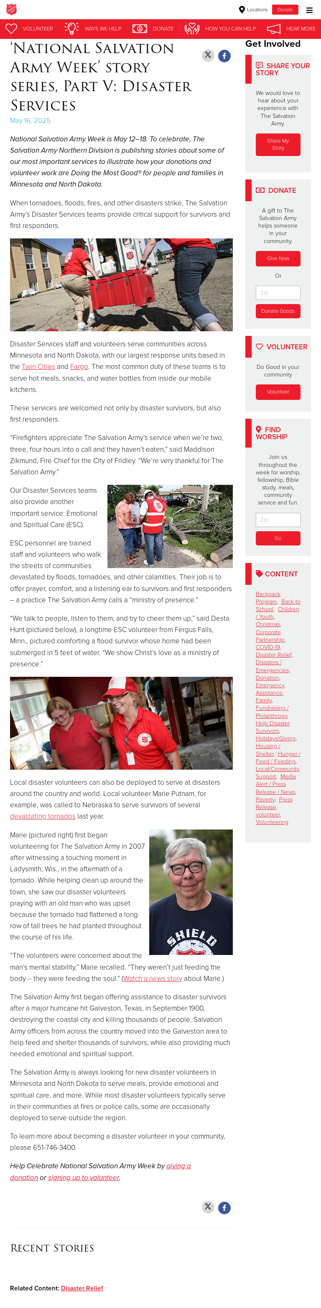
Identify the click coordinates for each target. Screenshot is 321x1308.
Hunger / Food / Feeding (278, 757)
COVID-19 (268, 647)
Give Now (278, 258)
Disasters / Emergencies (272, 666)
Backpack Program (268, 598)
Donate (285, 10)
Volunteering (272, 822)
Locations (253, 9)
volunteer (268, 814)
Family (264, 700)
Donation (267, 677)
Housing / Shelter (268, 749)
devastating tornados (43, 816)
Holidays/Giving (276, 738)
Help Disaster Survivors (273, 727)
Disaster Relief (82, 1288)
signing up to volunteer (83, 1177)
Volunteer (278, 392)
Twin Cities (38, 366)
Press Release (274, 803)
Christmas (268, 624)
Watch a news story (152, 978)
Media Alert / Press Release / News (276, 784)
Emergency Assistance (270, 689)
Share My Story (278, 144)
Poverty (265, 799)
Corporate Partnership (270, 636)
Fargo (79, 366)
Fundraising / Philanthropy (272, 711)
